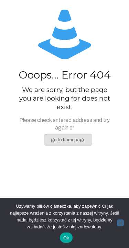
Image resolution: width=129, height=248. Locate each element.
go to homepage (68, 139)
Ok (66, 237)
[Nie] (120, 222)
